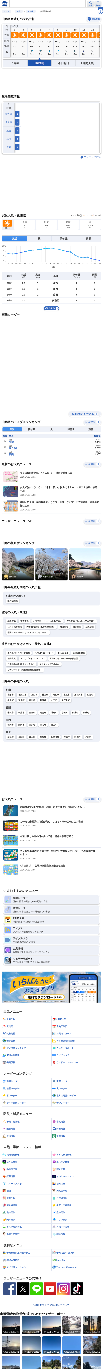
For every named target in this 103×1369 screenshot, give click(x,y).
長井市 (21, 712)
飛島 (11, 442)
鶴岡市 (10, 725)
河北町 (21, 700)
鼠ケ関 (13, 448)
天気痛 (8, 122)
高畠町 (43, 712)
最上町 (32, 737)
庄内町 (43, 725)
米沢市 (10, 712)
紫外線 (8, 114)
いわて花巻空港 (14, 627)
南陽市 (32, 712)
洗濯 (8, 147)
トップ (6, 11)
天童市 (56, 695)
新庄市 (10, 737)
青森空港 (24, 621)
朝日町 (43, 700)
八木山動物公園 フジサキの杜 (21, 664)
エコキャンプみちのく (49, 664)
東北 (18, 11)
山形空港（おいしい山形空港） (47, 621)
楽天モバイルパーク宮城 (18, 653)
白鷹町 (75, 712)
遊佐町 (54, 725)
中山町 (10, 700)
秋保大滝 (11, 658)
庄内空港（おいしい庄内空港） (81, 621)
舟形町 (43, 737)
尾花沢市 (78, 695)
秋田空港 (64, 627)
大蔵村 (67, 737)
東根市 (67, 695)
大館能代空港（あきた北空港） (40, 627)
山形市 (10, 695)
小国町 (65, 712)
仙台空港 (77, 627)
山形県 (30, 11)
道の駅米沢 (12, 601)
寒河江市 (22, 695)
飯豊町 (86, 712)
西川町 (32, 700)
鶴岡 (11, 454)
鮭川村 (77, 737)
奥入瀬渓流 (63, 653)
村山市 (45, 695)
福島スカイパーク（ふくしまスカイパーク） (27, 632)
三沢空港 (90, 627)
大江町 (54, 700)
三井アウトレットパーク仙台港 (64, 658)
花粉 (8, 139)
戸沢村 (88, 737)
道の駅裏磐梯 (79, 653)
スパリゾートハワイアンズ (32, 658)
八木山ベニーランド (44, 653)
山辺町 (90, 695)
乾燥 (8, 131)
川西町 (54, 712)
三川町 (32, 725)
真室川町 (55, 737)
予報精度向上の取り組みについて (50, 1305)
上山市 (34, 695)
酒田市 (21, 725)
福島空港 (11, 621)
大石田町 (66, 700)
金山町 (21, 737)
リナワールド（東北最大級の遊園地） (24, 670)
